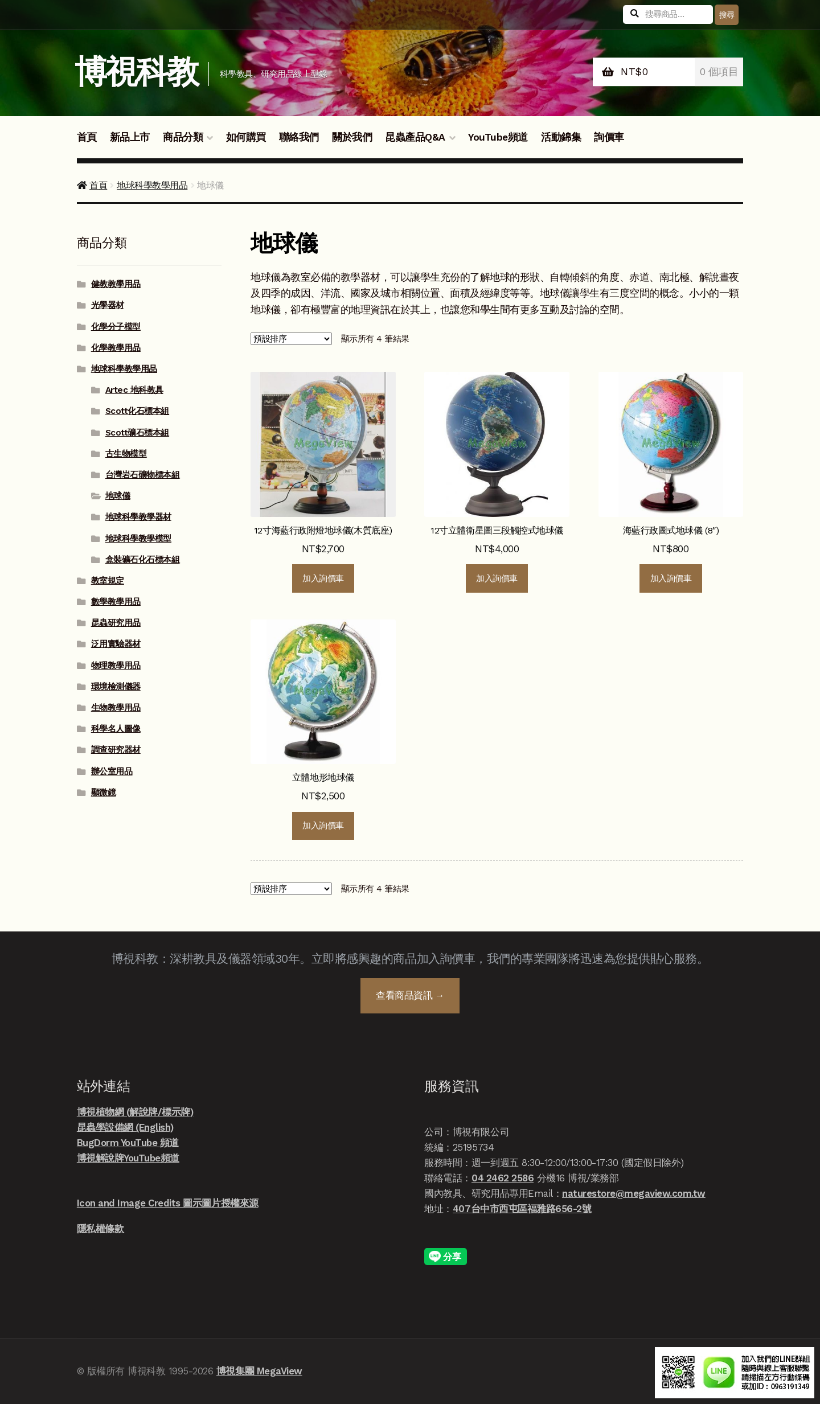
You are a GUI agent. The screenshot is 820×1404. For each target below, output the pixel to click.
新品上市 (130, 137)
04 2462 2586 (503, 1178)
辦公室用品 (112, 771)
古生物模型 (126, 454)
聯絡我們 (299, 137)
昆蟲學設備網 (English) (125, 1127)
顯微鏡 (103, 792)
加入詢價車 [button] (323, 578)
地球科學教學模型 (138, 538)
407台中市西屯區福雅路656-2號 (522, 1208)
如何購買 (246, 137)
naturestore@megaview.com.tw (634, 1193)
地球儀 (117, 496)
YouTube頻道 (498, 137)
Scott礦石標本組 (137, 433)
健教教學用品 (116, 284)
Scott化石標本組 (137, 411)
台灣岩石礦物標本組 (142, 475)
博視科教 (136, 72)
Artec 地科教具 (134, 390)
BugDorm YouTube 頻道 (128, 1142)
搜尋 (727, 14)
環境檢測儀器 (116, 687)
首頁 (87, 137)
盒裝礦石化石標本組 (142, 560)
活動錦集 (561, 137)
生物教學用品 (116, 708)
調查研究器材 (116, 750)
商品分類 (183, 137)
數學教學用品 (116, 602)
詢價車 (609, 137)
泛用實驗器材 (116, 644)
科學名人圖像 (116, 729)
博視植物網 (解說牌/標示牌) (135, 1112)
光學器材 (107, 305)
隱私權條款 (100, 1228)
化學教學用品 (116, 348)
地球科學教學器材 (138, 517)
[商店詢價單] (291, 339)
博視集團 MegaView (259, 1371)
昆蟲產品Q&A (415, 137)
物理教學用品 (116, 665)
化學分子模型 (116, 327)
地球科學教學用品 (152, 185)
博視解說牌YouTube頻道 (128, 1158)
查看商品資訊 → (410, 995)
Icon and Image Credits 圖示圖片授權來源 (168, 1203)
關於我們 (352, 137)
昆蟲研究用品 (116, 623)
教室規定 (107, 581)
